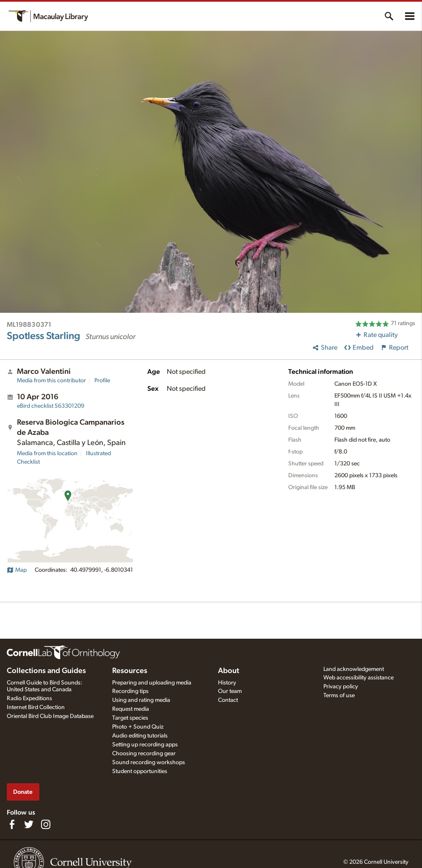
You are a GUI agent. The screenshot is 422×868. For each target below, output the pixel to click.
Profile (102, 381)
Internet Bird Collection (36, 707)
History (227, 683)
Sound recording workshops (148, 762)
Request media (130, 709)
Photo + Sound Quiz (137, 727)
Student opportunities (139, 771)
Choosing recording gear (144, 754)
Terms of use (339, 695)
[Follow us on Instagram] (46, 824)
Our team (230, 691)
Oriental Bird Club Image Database (50, 716)
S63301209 (50, 406)
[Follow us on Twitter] (29, 824)
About (228, 671)
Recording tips (130, 691)
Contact (228, 700)
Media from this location (47, 453)
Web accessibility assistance (358, 678)
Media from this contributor (51, 381)
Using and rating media (141, 700)
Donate (23, 792)
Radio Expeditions (29, 698)
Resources (129, 671)
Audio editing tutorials (140, 736)
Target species (130, 718)
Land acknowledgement (353, 669)
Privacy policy (340, 687)
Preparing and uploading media (151, 683)
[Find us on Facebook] (12, 824)
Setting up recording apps (145, 745)
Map (17, 570)
